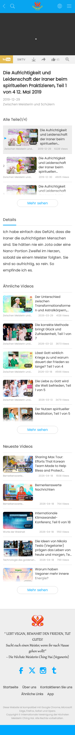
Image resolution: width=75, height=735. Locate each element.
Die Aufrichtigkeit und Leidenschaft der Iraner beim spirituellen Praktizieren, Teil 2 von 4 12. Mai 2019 (52, 165)
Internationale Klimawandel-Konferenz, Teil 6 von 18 (53, 517)
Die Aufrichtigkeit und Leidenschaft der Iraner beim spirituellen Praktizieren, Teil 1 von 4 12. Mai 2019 (53, 137)
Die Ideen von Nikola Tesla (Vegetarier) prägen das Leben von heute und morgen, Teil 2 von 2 (53, 548)
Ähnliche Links (32, 694)
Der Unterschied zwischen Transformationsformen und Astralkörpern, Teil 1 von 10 (52, 304)
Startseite (10, 687)
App (50, 694)
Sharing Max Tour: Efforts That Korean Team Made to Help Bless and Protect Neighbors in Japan (50, 464)
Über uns (29, 687)
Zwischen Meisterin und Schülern (29, 104)
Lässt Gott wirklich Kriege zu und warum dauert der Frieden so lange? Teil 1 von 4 (52, 360)
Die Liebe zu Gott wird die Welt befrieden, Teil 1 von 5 (53, 385)
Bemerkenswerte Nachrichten (48, 487)
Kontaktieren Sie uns (56, 687)
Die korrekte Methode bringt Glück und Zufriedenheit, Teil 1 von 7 (53, 332)
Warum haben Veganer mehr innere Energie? (52, 574)
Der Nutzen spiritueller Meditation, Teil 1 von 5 (52, 411)
